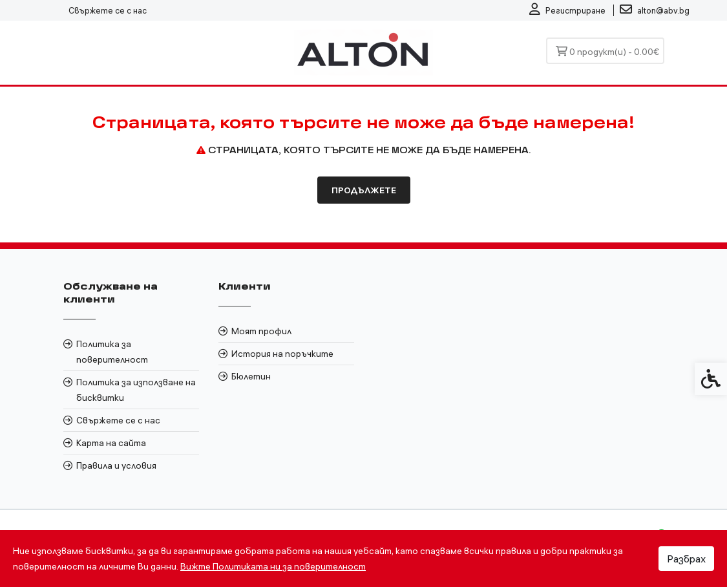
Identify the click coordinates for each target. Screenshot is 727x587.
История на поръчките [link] (282, 353)
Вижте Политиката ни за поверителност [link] (273, 566)
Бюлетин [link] (251, 376)
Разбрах (686, 558)
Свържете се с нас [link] (107, 10)
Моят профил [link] (261, 331)
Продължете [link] (364, 190)
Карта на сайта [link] (111, 443)
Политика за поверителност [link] (112, 351)
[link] (567, 10)
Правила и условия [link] (116, 465)
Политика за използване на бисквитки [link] (136, 389)
